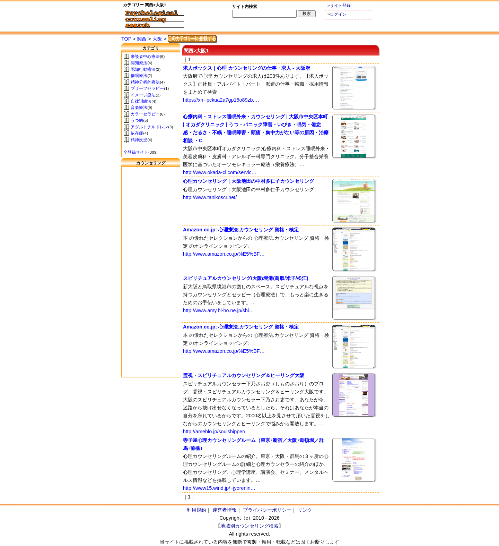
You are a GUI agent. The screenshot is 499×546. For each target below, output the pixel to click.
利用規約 (196, 510)
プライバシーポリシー (267, 510)
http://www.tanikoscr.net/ (210, 197)
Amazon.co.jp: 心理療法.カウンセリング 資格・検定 (241, 229)
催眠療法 (139, 76)
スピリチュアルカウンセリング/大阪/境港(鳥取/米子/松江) (245, 278)
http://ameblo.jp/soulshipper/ (214, 431)
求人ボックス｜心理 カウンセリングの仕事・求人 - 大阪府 (246, 68)
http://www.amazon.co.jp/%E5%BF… (224, 254)
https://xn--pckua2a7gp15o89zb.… (221, 100)
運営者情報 (224, 510)
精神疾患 (139, 140)
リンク (305, 510)
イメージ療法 (143, 95)
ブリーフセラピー (147, 88)
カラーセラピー (145, 114)
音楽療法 (139, 107)
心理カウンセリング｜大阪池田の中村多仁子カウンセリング (248, 181)
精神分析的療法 (145, 82)
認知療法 (139, 63)
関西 (142, 39)
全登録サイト (135, 152)
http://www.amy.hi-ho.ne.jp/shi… (218, 310)
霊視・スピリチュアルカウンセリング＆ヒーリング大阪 (243, 375)
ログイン (338, 14)
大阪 (157, 39)
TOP (126, 39)
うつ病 (137, 120)
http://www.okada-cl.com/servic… (219, 172)
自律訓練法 (141, 101)
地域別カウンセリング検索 (249, 526)
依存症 (137, 133)
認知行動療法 (143, 69)
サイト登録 (340, 5)
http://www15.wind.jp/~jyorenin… (219, 488)
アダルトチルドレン (149, 127)
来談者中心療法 (145, 56)
